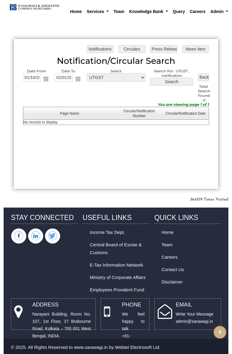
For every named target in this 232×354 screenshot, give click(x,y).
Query (179, 11)
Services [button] (96, 11)
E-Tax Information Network (116, 264)
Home (76, 11)
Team (119, 11)
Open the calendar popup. (46, 79)
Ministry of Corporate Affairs (118, 277)
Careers (197, 11)
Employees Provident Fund (117, 289)
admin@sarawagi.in (194, 321)
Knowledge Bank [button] (147, 11)
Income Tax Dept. (107, 232)
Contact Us (173, 269)
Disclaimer (172, 281)
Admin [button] (217, 11)
